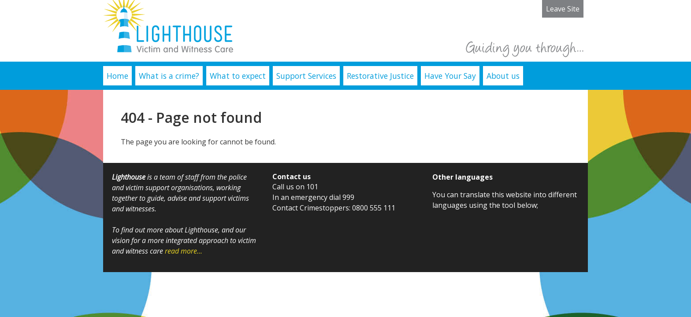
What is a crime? (169, 75)
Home (117, 75)
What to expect (238, 75)
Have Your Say (450, 75)
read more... (183, 251)
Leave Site (563, 9)
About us (503, 75)
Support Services (306, 75)
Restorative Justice (380, 75)
